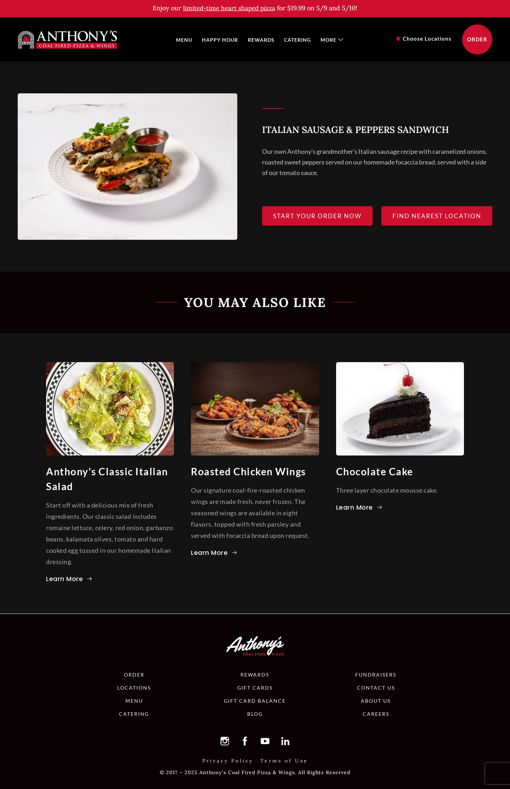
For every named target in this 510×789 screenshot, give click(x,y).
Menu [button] (186, 39)
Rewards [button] (261, 39)
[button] (229, 8)
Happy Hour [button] (221, 39)
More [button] (329, 39)
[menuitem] (186, 39)
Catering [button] (296, 39)
